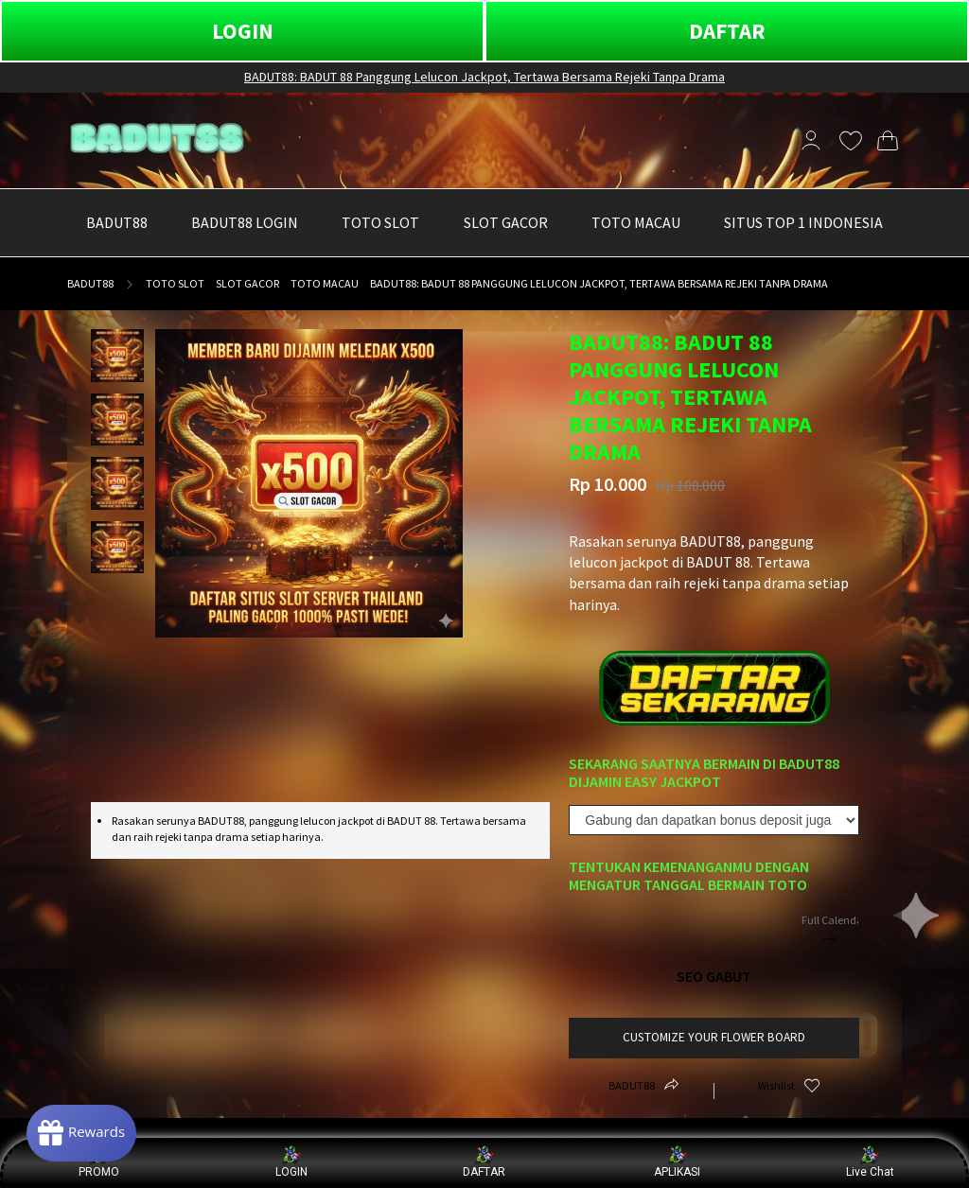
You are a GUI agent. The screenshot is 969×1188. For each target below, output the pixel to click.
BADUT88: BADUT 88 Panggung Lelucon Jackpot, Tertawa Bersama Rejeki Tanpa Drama (484, 76)
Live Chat (870, 1162)
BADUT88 (90, 283)
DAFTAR (727, 30)
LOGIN (242, 30)
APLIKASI (677, 1162)
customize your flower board (714, 1037)
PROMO (99, 1162)
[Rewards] (88, 1131)
